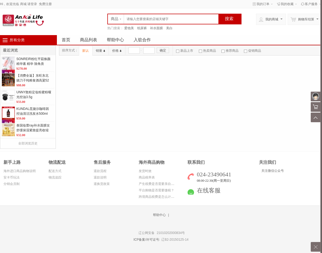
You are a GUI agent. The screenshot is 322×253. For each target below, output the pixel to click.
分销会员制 (11, 184)
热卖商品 (207, 51)
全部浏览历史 (28, 143)
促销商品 (252, 51)
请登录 (32, 4)
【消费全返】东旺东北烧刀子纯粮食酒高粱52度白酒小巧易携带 (32, 80)
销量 (100, 51)
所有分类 (17, 40)
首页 (66, 40)
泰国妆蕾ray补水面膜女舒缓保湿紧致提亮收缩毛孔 (33, 130)
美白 (169, 28)
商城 (23, 4)
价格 (117, 51)
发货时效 (145, 171)
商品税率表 (147, 177)
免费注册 (45, 4)
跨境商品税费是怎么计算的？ (160, 197)
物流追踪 (55, 177)
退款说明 (100, 177)
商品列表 (88, 40)
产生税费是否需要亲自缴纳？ (160, 184)
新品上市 (184, 51)
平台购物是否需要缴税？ (156, 190)
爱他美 (129, 28)
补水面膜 (156, 28)
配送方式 (55, 171)
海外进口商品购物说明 (19, 171)
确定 (163, 50)
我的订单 (263, 4)
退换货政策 (102, 184)
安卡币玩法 (11, 177)
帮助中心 (115, 40)
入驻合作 (142, 40)
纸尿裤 (142, 28)
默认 (85, 51)
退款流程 (100, 171)
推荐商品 (230, 51)
